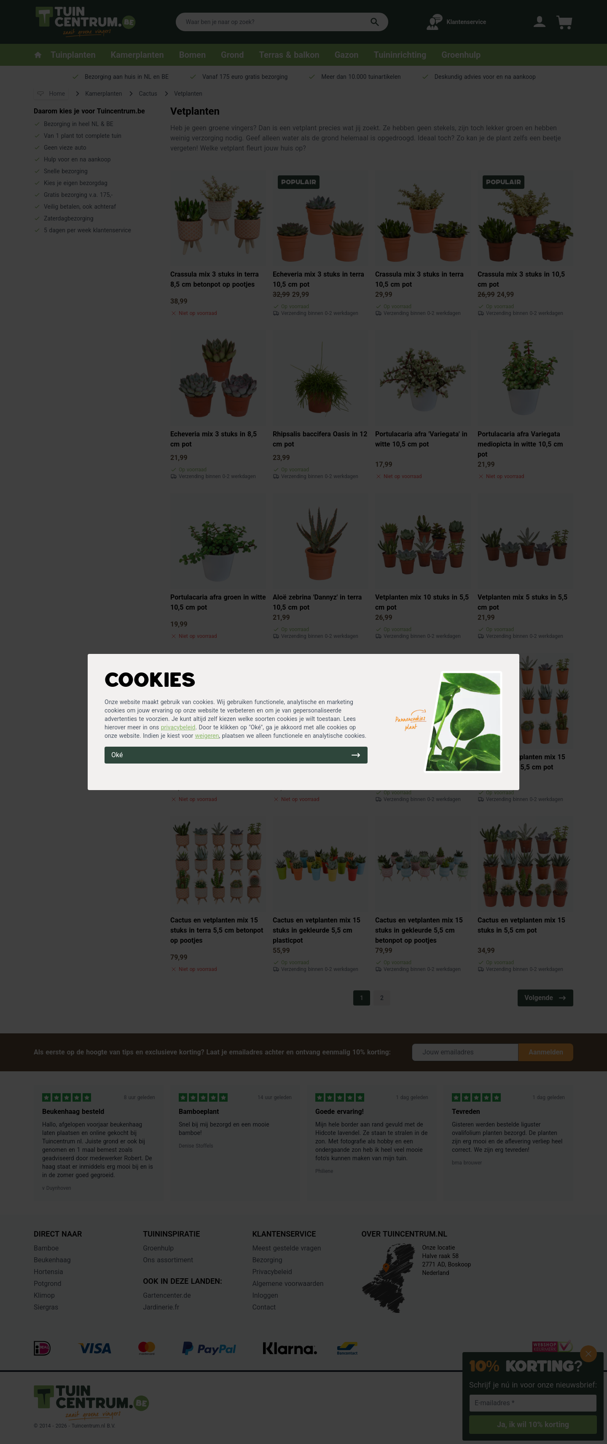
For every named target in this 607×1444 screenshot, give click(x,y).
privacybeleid (178, 727)
